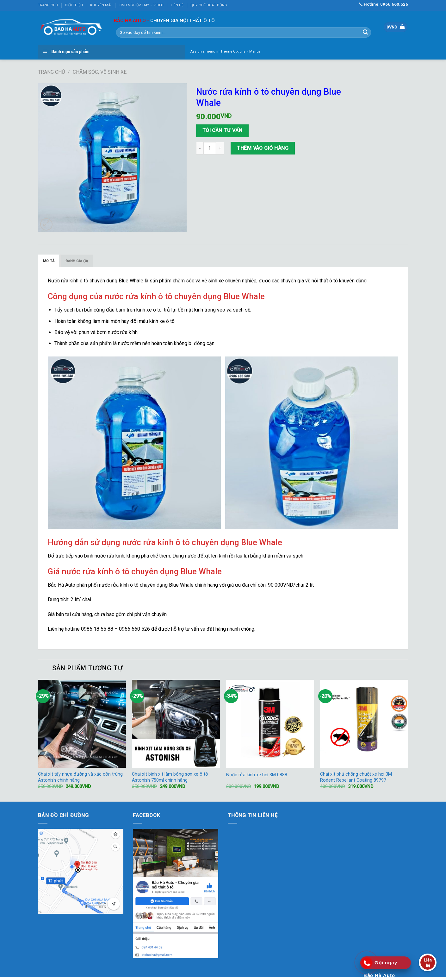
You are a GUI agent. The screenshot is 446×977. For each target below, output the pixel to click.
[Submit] (365, 32)
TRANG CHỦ (48, 5)
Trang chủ (51, 72)
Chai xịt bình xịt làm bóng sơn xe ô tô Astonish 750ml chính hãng (170, 777)
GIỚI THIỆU (74, 5)
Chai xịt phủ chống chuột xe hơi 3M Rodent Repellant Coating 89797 (356, 777)
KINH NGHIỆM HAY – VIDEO (141, 5)
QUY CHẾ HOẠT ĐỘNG (208, 5)
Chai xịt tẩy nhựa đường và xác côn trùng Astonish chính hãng (80, 777)
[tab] (48, 261)
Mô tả (48, 261)
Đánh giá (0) (76, 261)
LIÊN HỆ (177, 5)
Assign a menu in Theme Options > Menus (225, 51)
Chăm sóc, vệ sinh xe (100, 72)
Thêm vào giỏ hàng (262, 148)
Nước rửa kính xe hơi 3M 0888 (256, 775)
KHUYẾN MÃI (101, 5)
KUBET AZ (49, 918)
